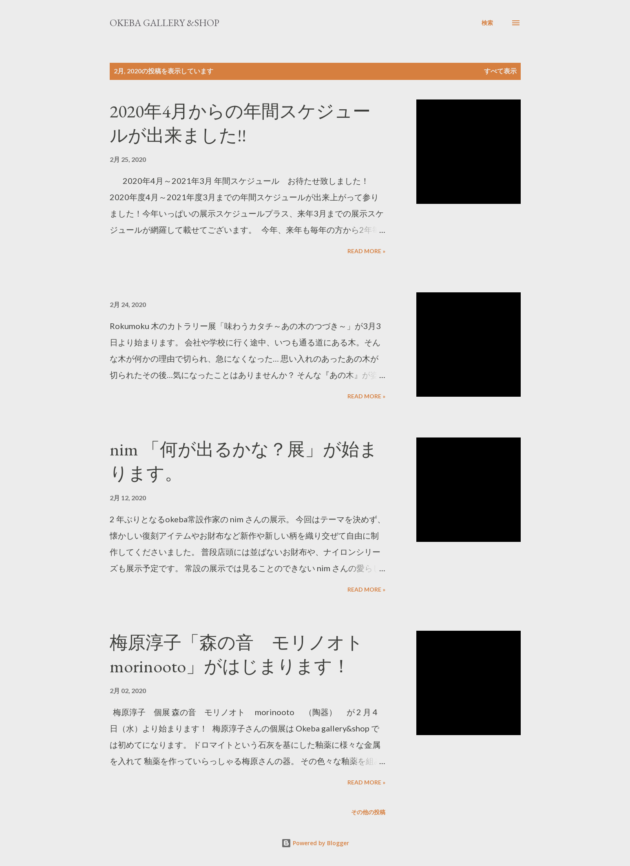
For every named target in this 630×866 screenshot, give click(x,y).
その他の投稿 (368, 812)
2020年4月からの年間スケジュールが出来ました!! (240, 123)
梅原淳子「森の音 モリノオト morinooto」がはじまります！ (245, 654)
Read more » (366, 250)
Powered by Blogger (315, 843)
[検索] (487, 23)
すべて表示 (500, 71)
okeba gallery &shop (164, 22)
